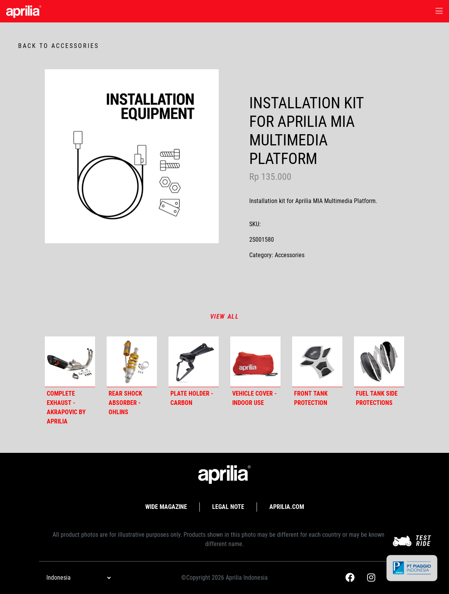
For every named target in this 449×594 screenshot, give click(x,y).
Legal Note (228, 506)
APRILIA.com (286, 506)
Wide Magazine (166, 506)
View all (224, 316)
